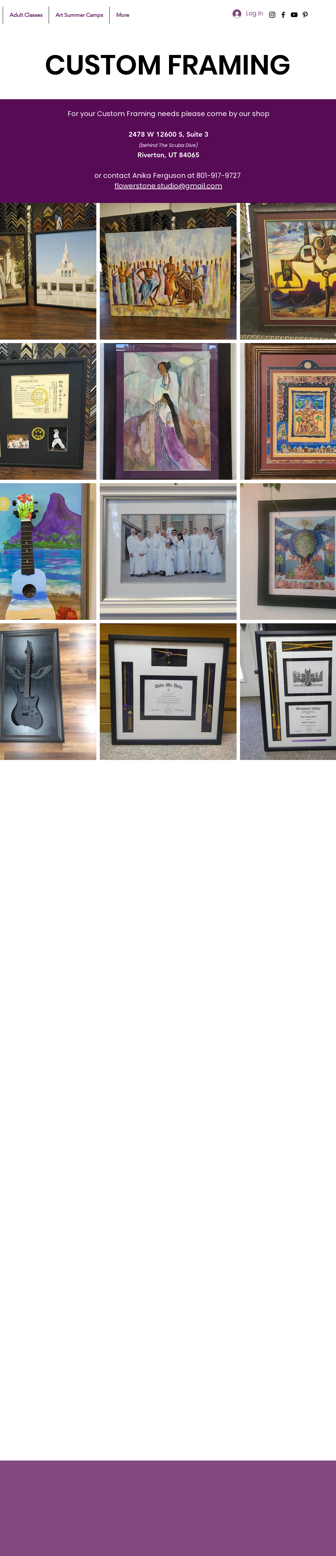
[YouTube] (294, 15)
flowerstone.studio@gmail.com (168, 186)
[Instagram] (272, 15)
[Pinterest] (305, 15)
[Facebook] (283, 15)
